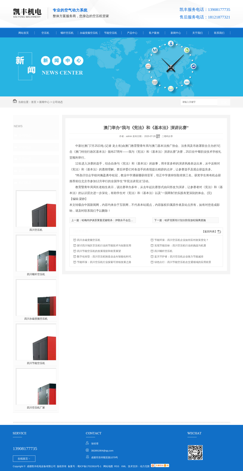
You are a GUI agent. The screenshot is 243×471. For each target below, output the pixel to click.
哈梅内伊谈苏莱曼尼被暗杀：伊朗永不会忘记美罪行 (111, 220)
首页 (33, 102)
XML (124, 466)
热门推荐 (25, 182)
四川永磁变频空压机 (36, 318)
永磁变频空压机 (89, 33)
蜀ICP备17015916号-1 (89, 466)
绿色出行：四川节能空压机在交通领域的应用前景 (182, 262)
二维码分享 (167, 136)
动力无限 (145, 466)
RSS (117, 466)
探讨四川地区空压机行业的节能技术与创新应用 (104, 245)
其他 (21, 171)
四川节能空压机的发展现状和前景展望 (99, 251)
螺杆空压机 (67, 33)
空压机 (45, 33)
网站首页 (23, 33)
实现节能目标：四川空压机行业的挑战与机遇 (180, 245)
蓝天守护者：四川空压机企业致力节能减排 (178, 256)
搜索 (224, 102)
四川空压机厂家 (36, 407)
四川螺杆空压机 (36, 274)
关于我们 (197, 33)
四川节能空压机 (36, 363)
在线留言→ (24, 458)
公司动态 (58, 102)
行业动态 (25, 147)
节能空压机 (110, 33)
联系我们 (219, 33)
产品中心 (132, 33)
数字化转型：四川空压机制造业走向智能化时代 (104, 256)
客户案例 (154, 33)
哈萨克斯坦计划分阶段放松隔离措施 (185, 220)
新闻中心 (176, 33)
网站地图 (108, 466)
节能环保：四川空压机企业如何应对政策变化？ (181, 239)
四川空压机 (35, 229)
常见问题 (25, 159)
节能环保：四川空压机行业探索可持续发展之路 (104, 262)
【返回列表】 (209, 231)
